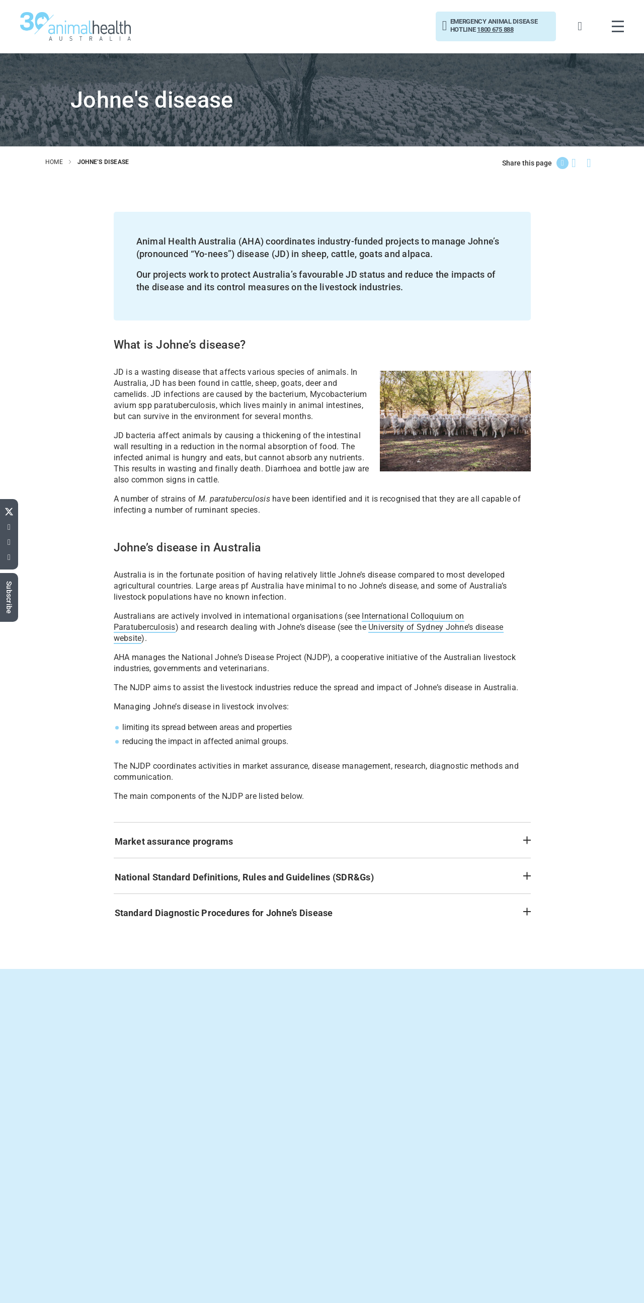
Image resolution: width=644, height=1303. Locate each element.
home (54, 162)
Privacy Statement (582, 1281)
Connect (47, 1281)
